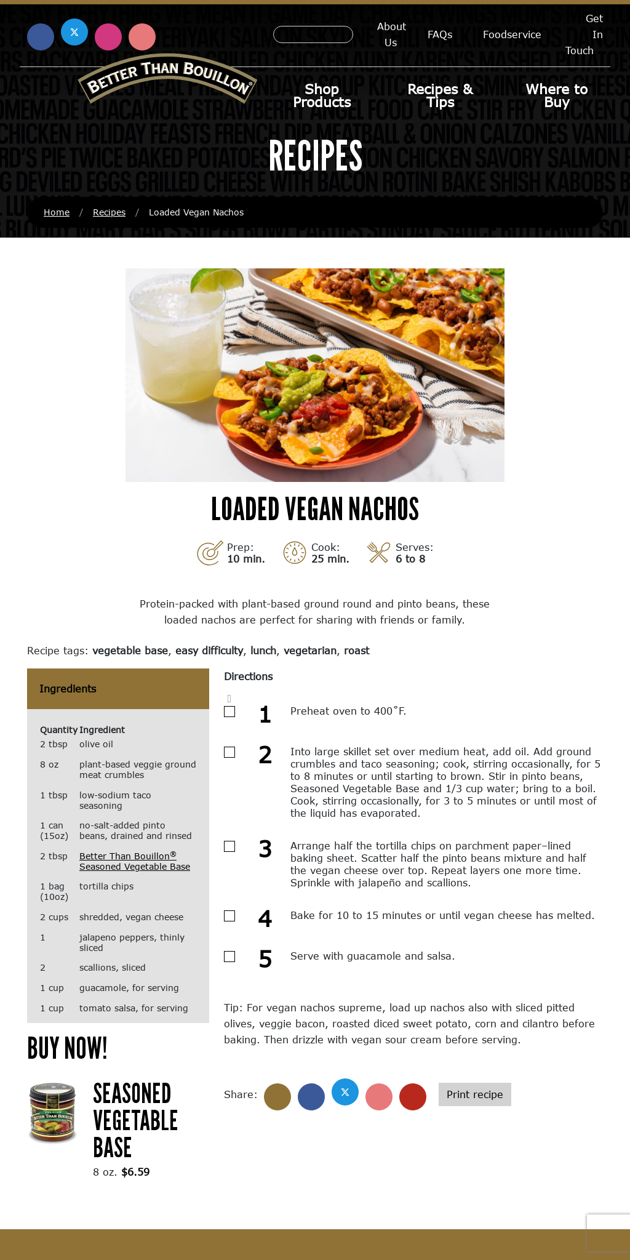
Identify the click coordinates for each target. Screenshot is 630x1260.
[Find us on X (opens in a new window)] (74, 32)
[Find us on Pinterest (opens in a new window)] (142, 36)
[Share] (277, 1096)
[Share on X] (345, 1092)
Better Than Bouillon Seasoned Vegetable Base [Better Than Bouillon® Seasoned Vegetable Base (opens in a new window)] (134, 861)
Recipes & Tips (439, 95)
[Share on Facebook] (311, 1096)
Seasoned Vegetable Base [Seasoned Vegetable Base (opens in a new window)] (135, 1120)
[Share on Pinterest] (379, 1096)
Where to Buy (556, 95)
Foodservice (512, 34)
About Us (391, 34)
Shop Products (322, 95)
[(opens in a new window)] (53, 1111)
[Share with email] (412, 1096)
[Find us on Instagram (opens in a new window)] (108, 36)
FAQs (440, 34)
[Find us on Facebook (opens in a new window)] (40, 36)
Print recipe (475, 1094)
